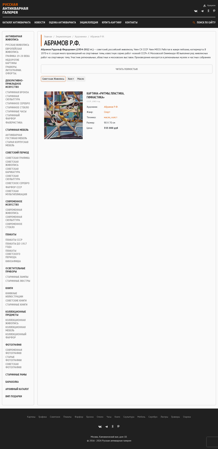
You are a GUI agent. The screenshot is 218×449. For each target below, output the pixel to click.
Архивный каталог (17, 389)
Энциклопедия (89, 22)
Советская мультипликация (16, 192)
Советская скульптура (12, 177)
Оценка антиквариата (62, 22)
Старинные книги (16, 304)
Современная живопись (13, 211)
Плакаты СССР (13, 239)
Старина (187, 416)
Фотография (13, 344)
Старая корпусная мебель (16, 143)
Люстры (164, 416)
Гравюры (175, 416)
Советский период (17, 152)
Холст (71, 78)
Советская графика (17, 157)
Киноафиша (13, 261)
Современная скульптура (13, 218)
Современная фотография (13, 351)
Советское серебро (17, 183)
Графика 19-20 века (17, 56)
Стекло (100, 416)
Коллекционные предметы (15, 313)
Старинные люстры (17, 280)
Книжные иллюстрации (14, 295)
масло (107, 117)
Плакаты (10, 234)
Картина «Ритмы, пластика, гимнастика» (105, 95)
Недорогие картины (12, 61)
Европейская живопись (13, 50)
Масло (80, 78)
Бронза (90, 416)
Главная (48, 36)
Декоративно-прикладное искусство (14, 84)
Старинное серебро (17, 103)
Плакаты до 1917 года (16, 245)
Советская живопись (12, 163)
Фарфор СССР (13, 187)
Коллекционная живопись (15, 321)
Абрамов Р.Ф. (111, 106)
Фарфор (79, 416)
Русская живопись (17, 44)
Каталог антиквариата (17, 22)
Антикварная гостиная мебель (16, 136)
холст (114, 117)
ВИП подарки (13, 396)
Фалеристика (13, 122)
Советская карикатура (12, 170)
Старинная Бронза (17, 92)
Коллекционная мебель (15, 329)
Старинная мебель (16, 129)
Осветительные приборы (15, 270)
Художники (81, 36)
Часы (109, 416)
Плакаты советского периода (12, 254)
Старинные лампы (16, 276)
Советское (55, 416)
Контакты (131, 22)
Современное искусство (13, 203)
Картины (31, 416)
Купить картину (111, 22)
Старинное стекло (17, 107)
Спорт (107, 111)
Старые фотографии (13, 358)
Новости (39, 22)
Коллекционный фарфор (15, 336)
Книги (9, 288)
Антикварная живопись (13, 38)
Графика (43, 416)
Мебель (141, 416)
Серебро (152, 416)
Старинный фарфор (12, 117)
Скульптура (128, 416)
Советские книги (16, 300)
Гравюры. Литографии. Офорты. (13, 70)
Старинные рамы (16, 374)
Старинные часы (15, 111)
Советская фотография (13, 365)
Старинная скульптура (12, 97)
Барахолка (12, 381)
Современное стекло (13, 225)
